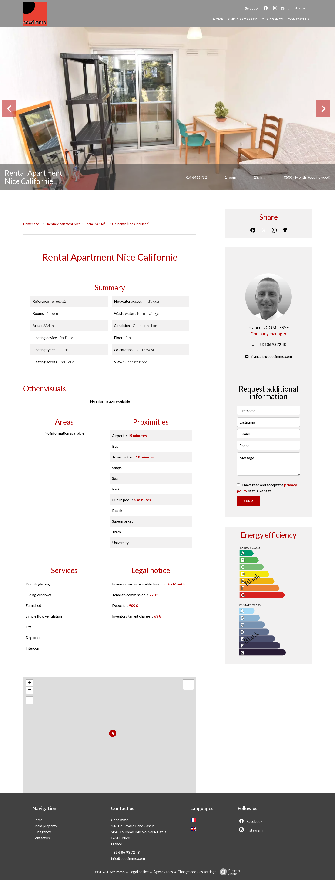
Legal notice (139, 871)
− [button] (29, 690)
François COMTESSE (268, 327)
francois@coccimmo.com (271, 356)
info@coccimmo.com (128, 858)
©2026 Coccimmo (110, 872)
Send (248, 501)
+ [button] (29, 683)
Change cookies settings (197, 871)
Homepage (31, 224)
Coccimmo (119, 819)
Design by (229, 871)
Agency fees (163, 871)
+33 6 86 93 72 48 (271, 344)
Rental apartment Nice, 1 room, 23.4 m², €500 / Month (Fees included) (98, 224)
